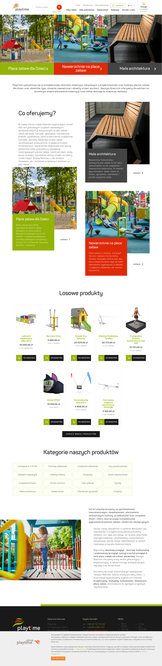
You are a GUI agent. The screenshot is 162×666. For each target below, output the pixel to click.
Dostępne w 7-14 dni (26, 472)
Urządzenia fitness (108, 481)
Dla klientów (87, 5)
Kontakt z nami (128, 10)
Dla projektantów (102, 5)
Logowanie (118, 6)
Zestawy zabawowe (53, 472)
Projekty (26, 498)
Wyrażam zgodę (58, 658)
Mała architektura (86, 10)
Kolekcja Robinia (26, 481)
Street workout (136, 481)
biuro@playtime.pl (79, 649)
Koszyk (143, 7)
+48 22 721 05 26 (96, 630)
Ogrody (53, 489)
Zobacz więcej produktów (81, 440)
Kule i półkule (26, 489)
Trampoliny (53, 481)
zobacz (138, 179)
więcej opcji (56, 12)
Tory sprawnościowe (108, 472)
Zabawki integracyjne (136, 472)
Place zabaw (71, 10)
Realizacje (115, 10)
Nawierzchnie (102, 10)
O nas (78, 5)
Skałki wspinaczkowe (81, 481)
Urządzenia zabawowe (81, 472)
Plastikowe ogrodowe (136, 489)
